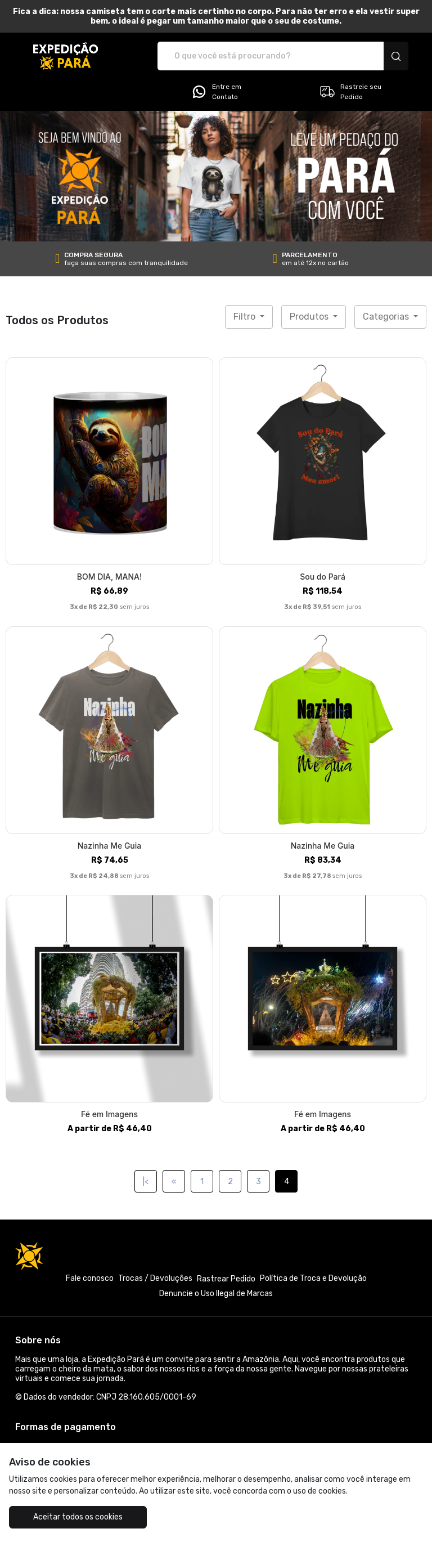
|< (145, 1181)
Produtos (310, 316)
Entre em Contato (216, 92)
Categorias (387, 316)
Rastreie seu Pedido (350, 92)
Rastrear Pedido (226, 1279)
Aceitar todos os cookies (78, 1517)
